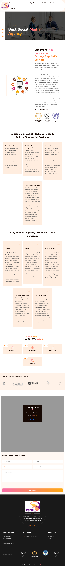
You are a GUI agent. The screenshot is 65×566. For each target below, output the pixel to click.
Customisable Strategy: (12, 146)
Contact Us (13, 8)
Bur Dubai (28, 543)
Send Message (32, 490)
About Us (17, 3)
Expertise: (8, 248)
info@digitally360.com (32, 419)
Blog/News (53, 3)
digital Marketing (34, 3)
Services (25, 3)
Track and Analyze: (40, 295)
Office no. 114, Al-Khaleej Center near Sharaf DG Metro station (34, 540)
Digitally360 (42, 564)
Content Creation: (50, 146)
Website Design (7, 536)
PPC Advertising (7, 538)
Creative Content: (50, 248)
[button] (60, 23)
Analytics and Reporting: (32, 185)
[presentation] (12, 485)
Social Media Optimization (9, 543)
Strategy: (27, 248)
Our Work (44, 3)
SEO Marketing (6, 541)
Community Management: (22, 295)
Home (10, 3)
